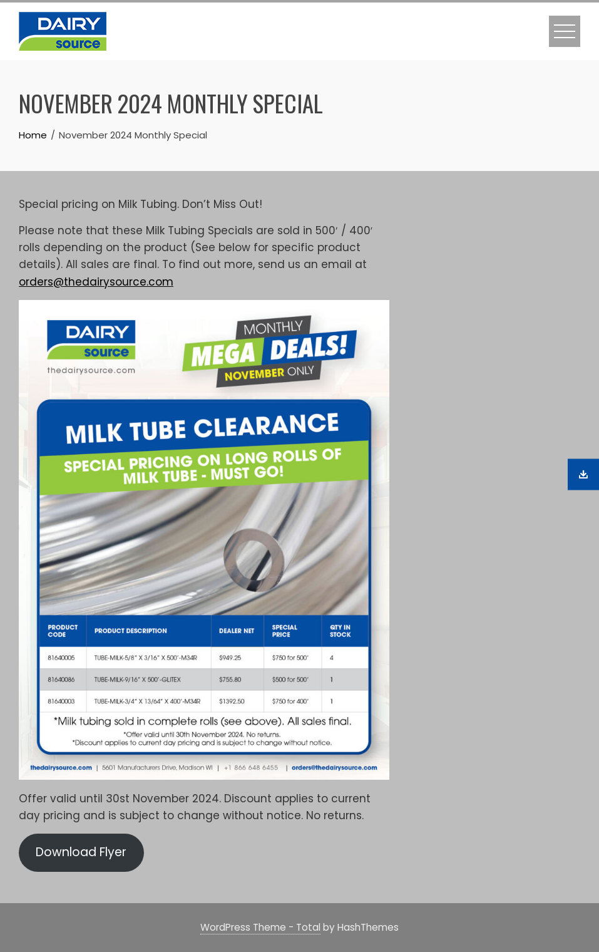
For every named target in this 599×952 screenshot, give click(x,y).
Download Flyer (81, 852)
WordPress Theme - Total (260, 927)
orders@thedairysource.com (96, 281)
